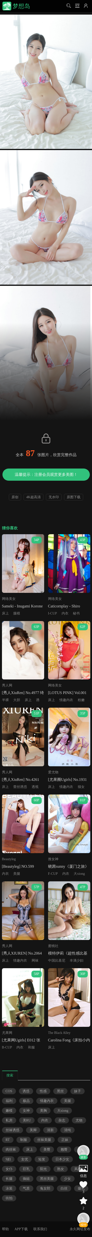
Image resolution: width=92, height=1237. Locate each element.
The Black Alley (59, 1033)
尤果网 (7, 1033)
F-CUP (53, 874)
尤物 (79, 1120)
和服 (31, 1047)
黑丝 (60, 1091)
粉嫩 (81, 700)
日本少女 (62, 1159)
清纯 (67, 1130)
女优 (24, 1159)
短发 (41, 1159)
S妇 (8, 1159)
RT (8, 1140)
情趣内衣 (66, 700)
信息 (83, 1176)
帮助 (5, 1229)
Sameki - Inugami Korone (22, 606)
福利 (9, 1101)
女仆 (9, 1169)
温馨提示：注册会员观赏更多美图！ (46, 474)
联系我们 (40, 1229)
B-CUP (7, 1047)
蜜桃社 (53, 946)
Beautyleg (9, 859)
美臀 (46, 1149)
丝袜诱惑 (12, 1130)
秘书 (76, 613)
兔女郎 (45, 1188)
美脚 (33, 1130)
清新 (50, 1130)
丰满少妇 (76, 960)
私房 (9, 1120)
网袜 (35, 960)
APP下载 (21, 1229)
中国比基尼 (56, 960)
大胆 (16, 700)
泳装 (9, 1188)
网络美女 (9, 599)
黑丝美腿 (47, 1179)
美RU (27, 1120)
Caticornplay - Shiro (64, 606)
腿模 (16, 613)
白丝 (64, 1188)
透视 (35, 787)
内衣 (65, 613)
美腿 (16, 874)
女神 (26, 1110)
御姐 (26, 1179)
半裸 (5, 700)
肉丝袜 (11, 1149)
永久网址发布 (80, 1229)
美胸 (43, 1110)
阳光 (43, 1169)
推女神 (53, 859)
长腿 (9, 1179)
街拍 (9, 1198)
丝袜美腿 (44, 1140)
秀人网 (7, 685)
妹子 (77, 1091)
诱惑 (26, 1091)
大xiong (79, 874)
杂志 (61, 1120)
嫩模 (9, 1110)
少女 (67, 1179)
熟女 (60, 1169)
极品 (26, 1101)
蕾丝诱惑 (20, 787)
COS (9, 1091)
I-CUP (52, 613)
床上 (5, 613)
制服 (23, 1140)
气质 (26, 1188)
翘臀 (64, 1149)
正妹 (64, 1140)
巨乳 (26, 1169)
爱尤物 (53, 772)
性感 (43, 1091)
